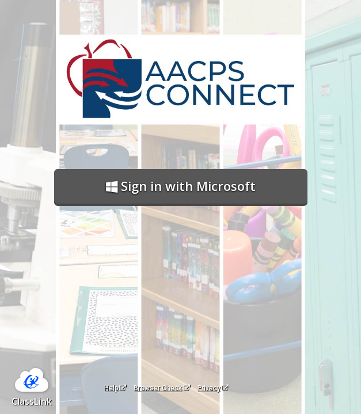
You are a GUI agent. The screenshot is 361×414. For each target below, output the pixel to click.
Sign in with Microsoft (181, 185)
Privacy (213, 388)
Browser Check (162, 388)
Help (115, 388)
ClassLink (32, 401)
